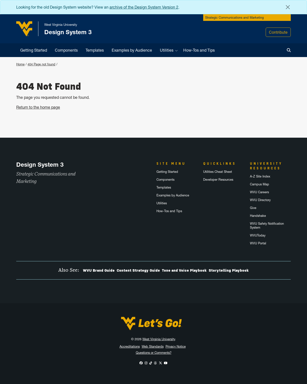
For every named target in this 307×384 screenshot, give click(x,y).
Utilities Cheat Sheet (217, 172)
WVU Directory (260, 200)
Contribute (278, 32)
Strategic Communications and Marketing (234, 17)
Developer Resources (218, 179)
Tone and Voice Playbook (184, 270)
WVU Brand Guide (99, 270)
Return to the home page (38, 107)
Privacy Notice (176, 346)
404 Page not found (41, 64)
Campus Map (259, 184)
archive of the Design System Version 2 (143, 7)
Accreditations (130, 346)
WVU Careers (259, 192)
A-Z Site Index (260, 176)
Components (66, 50)
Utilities (166, 50)
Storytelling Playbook (229, 270)
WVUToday (257, 235)
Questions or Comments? (153, 352)
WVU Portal (258, 243)
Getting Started (33, 50)
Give (253, 208)
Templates (95, 50)
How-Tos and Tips (199, 50)
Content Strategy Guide (138, 270)
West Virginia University (158, 339)
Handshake (258, 216)
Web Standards (153, 346)
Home (20, 64)
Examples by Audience (132, 50)
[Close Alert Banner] (288, 7)
